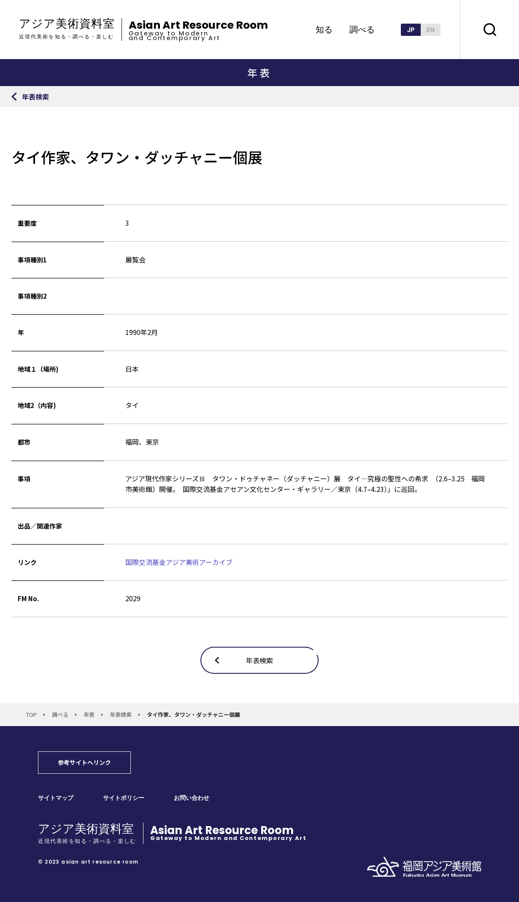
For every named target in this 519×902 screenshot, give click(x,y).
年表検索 (121, 714)
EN (431, 29)
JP (411, 29)
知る (324, 29)
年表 (89, 714)
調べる (362, 29)
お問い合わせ (191, 798)
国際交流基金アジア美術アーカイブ (178, 562)
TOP (31, 714)
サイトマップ (55, 798)
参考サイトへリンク (84, 762)
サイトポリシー (123, 798)
